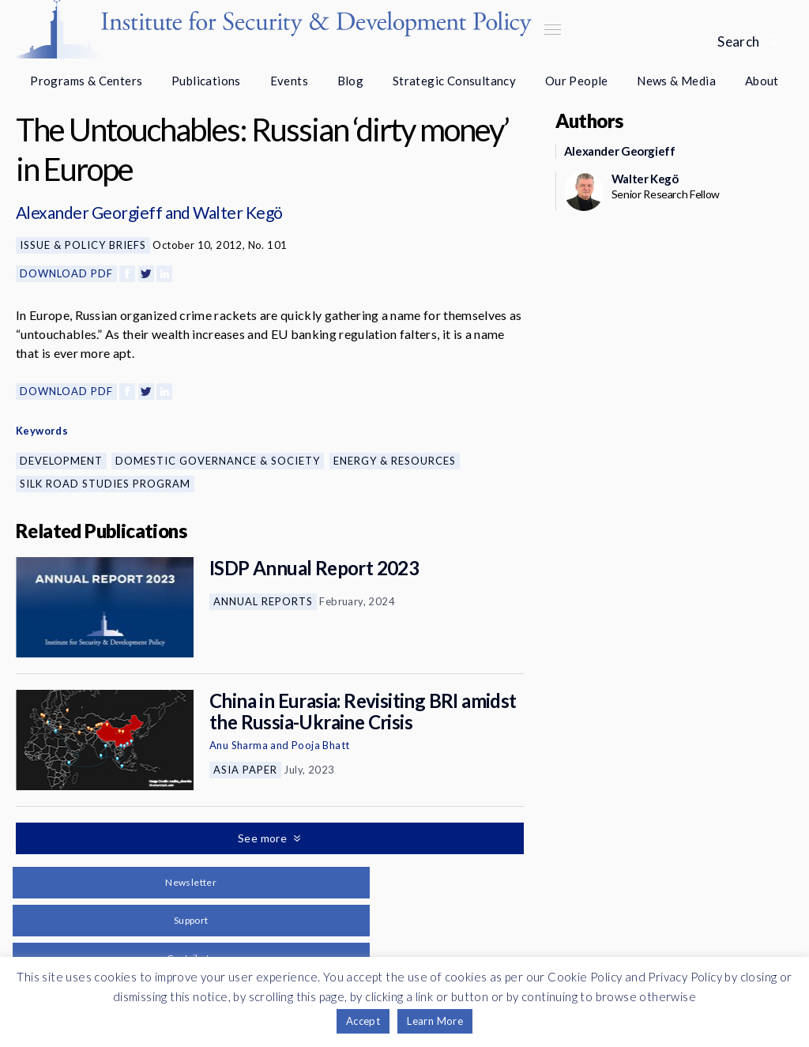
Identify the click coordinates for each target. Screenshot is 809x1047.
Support (191, 920)
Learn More (435, 1021)
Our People (576, 80)
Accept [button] (363, 1021)
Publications (206, 80)
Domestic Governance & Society (217, 460)
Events (289, 80)
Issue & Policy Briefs (83, 245)
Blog (350, 80)
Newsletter (190, 882)
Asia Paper (245, 769)
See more (264, 838)
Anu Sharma (238, 745)
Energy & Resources (394, 460)
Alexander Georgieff (89, 212)
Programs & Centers (86, 80)
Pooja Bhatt (320, 745)
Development (61, 460)
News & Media (676, 80)
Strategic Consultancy (454, 80)
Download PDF (66, 273)
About (762, 80)
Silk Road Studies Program (105, 483)
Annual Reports (263, 601)
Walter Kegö (237, 212)
